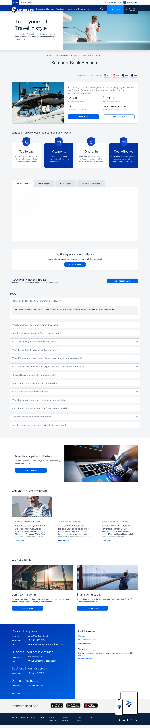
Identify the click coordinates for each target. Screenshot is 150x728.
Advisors (15, 720)
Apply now (83, 120)
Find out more (31, 473)
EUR (125, 78)
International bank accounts (91, 58)
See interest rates (122, 284)
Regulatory (24, 720)
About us (87, 9)
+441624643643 (36, 643)
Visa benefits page (88, 233)
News (80, 9)
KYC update (109, 2)
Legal (33, 720)
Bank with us (75, 58)
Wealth (30, 2)
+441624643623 (36, 688)
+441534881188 (36, 676)
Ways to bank (60, 9)
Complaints (42, 720)
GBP (105, 78)
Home (49, 58)
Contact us (117, 2)
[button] (59, 551)
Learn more (72, 9)
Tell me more (27, 611)
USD (115, 78)
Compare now (119, 120)
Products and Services (45, 9)
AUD (135, 78)
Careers (90, 720)
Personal (15, 2)
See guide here (75, 267)
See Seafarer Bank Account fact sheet (29, 220)
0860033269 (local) (38, 638)
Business (23, 2)
